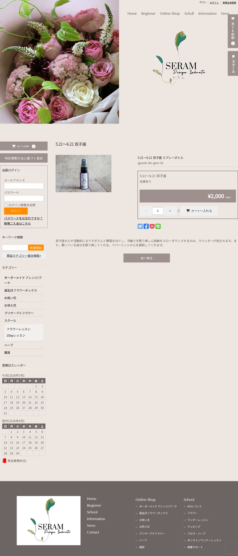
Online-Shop (169, 10)
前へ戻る (147, 258)
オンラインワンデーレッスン (204, 540)
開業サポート (195, 547)
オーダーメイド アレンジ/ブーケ (23, 280)
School (92, 511)
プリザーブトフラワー (19, 313)
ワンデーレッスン (197, 520)
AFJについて (194, 506)
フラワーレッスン (18, 329)
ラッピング (193, 526)
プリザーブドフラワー (152, 533)
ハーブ (8, 345)
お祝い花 (10, 298)
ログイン (214, 2)
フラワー (192, 513)
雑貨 (7, 352)
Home (127, 10)
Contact (93, 531)
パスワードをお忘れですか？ (23, 218)
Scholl (190, 10)
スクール (233, 63)
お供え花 (10, 305)
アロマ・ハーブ (196, 533)
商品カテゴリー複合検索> (24, 255)
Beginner (146, 10)
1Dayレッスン (16, 335)
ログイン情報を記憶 (20, 205)
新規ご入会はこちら (17, 223)
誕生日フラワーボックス (20, 290)
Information (210, 10)
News (230, 10)
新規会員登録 (229, 2)
